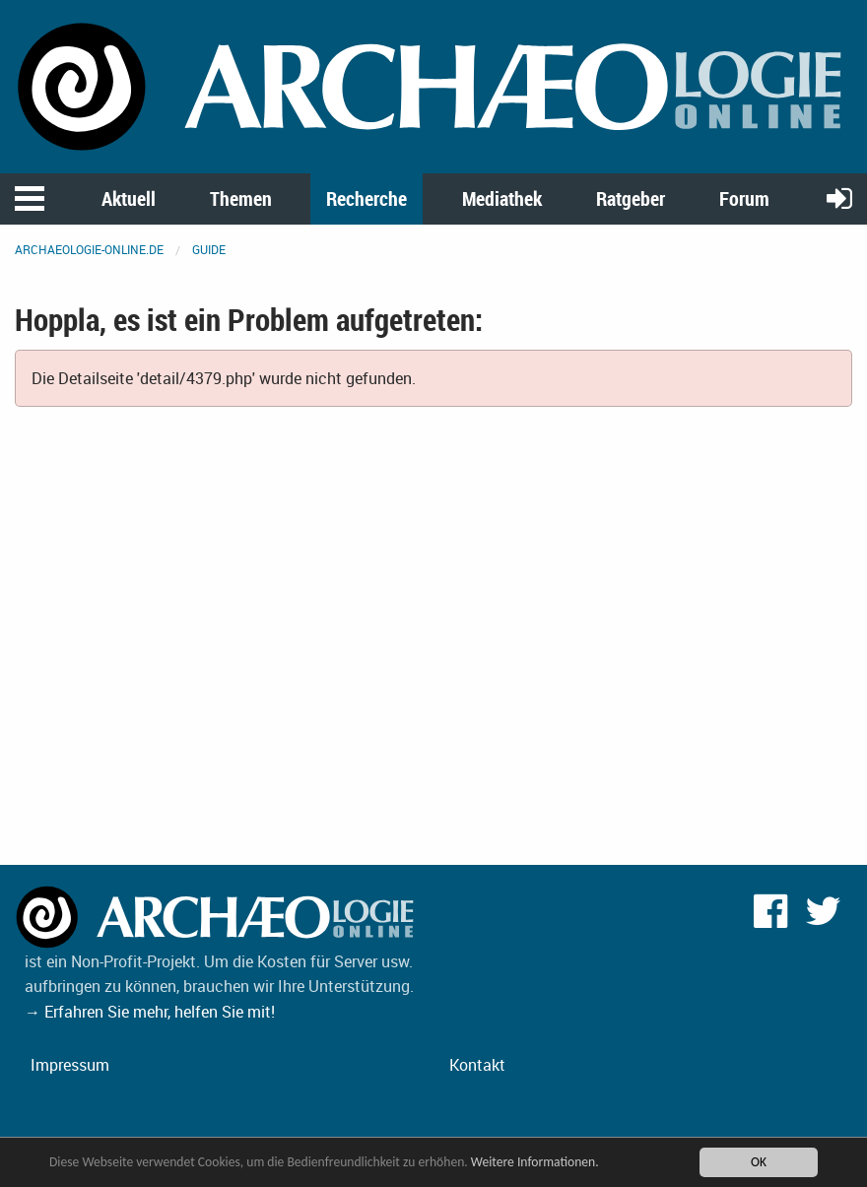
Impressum (70, 1065)
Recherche (366, 198)
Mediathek (502, 198)
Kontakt (477, 1065)
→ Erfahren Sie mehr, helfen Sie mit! (150, 1011)
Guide (209, 249)
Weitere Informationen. (535, 1162)
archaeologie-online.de (89, 249)
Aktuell (128, 198)
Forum (744, 198)
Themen (241, 198)
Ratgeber (630, 198)
